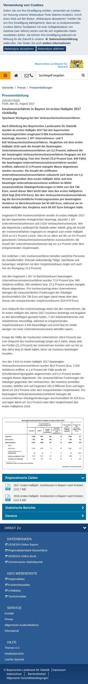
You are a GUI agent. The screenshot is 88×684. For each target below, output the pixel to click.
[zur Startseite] (16, 75)
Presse (21, 87)
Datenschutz (14, 673)
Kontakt (9, 613)
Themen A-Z (12, 647)
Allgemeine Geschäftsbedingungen (27, 678)
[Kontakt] (28, 75)
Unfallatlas (14, 590)
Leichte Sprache (14, 659)
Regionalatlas (16, 579)
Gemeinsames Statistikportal (25, 562)
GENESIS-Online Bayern (23, 544)
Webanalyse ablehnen (50, 48)
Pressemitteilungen (41, 87)
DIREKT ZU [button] (13, 528)
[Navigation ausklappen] (5, 75)
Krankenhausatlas (19, 584)
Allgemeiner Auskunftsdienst (22, 625)
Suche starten (83, 75)
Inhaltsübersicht (14, 653)
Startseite (7, 87)
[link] (44, 487)
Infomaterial (12, 630)
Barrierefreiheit (37, 673)
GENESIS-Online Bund (22, 556)
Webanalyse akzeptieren (19, 48)
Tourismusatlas (17, 596)
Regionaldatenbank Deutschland (27, 550)
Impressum (59, 669)
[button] (44, 478)
